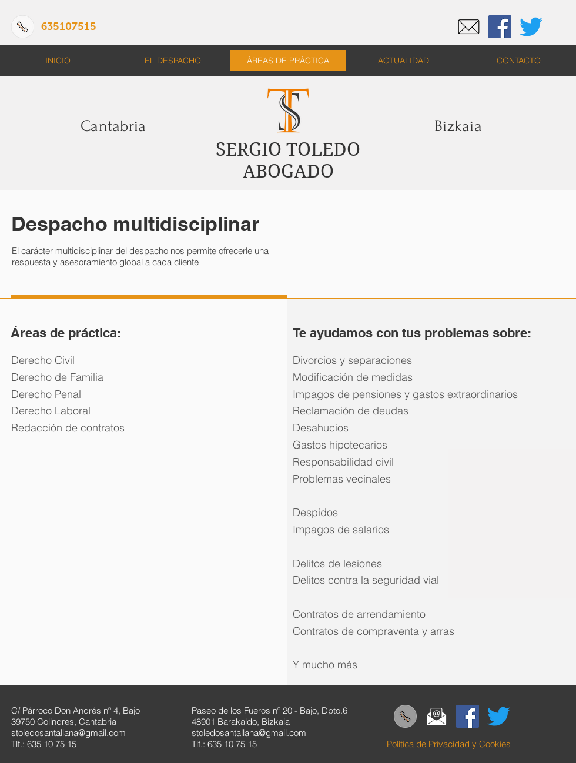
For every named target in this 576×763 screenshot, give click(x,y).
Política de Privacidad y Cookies (449, 743)
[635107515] (68, 26)
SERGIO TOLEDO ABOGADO (288, 160)
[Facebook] (499, 26)
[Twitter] (531, 26)
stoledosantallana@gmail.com (68, 732)
